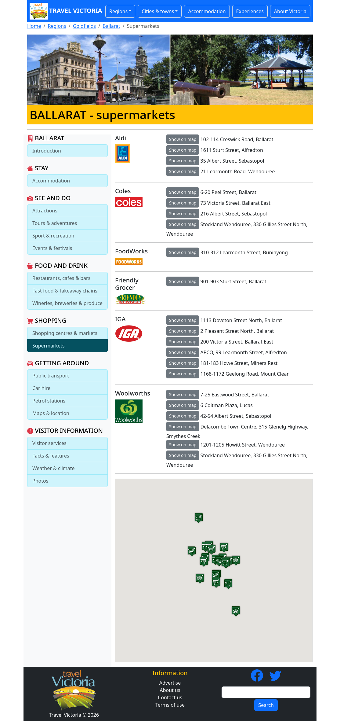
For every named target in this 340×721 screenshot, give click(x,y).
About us (170, 690)
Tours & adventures (54, 223)
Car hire (41, 388)
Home (34, 26)
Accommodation (207, 11)
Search (266, 705)
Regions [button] (118, 11)
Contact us (170, 697)
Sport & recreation (53, 235)
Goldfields (84, 26)
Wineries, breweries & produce (67, 303)
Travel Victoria (64, 11)
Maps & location (50, 413)
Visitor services (49, 443)
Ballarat (111, 26)
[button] (216, 582)
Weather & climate (53, 468)
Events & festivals (52, 248)
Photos (40, 480)
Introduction (46, 150)
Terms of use (170, 704)
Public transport (50, 375)
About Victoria (290, 11)
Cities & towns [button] (158, 11)
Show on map (183, 139)
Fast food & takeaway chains (64, 290)
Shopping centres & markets (64, 333)
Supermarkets (48, 345)
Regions (57, 26)
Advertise (170, 682)
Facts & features (50, 455)
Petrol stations (48, 400)
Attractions (44, 210)
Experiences (250, 11)
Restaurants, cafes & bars (61, 278)
